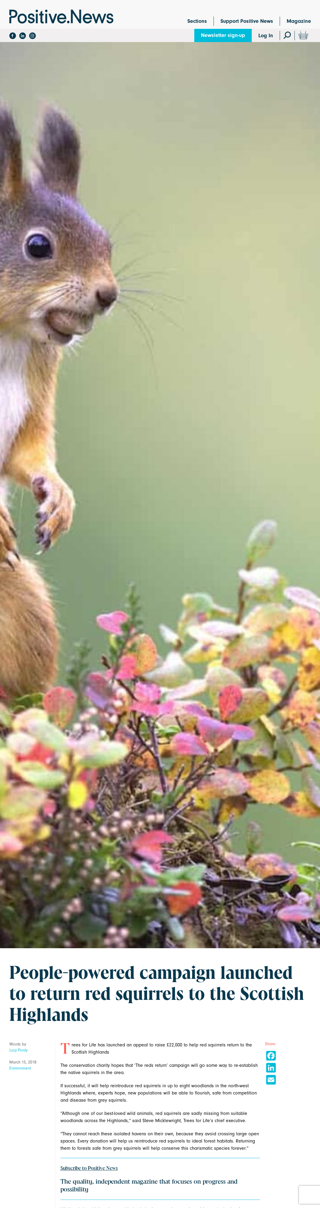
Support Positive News (246, 21)
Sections (197, 21)
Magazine (299, 21)
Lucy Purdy (18, 1050)
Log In (265, 35)
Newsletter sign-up (223, 35)
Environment (20, 1068)
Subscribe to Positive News (89, 1168)
